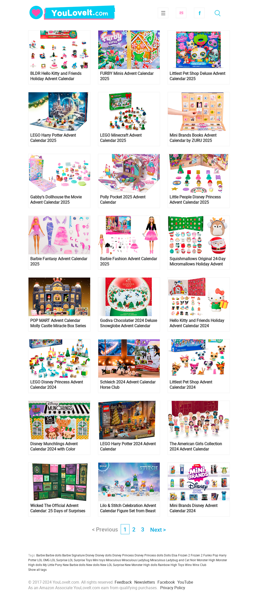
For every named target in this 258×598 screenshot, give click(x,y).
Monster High (206, 560)
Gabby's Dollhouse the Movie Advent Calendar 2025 (56, 199)
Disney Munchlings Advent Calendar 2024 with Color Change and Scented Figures (55, 446)
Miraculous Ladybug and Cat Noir (173, 560)
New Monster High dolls (141, 565)
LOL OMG (43, 560)
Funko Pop (210, 555)
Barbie (40, 555)
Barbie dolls (53, 555)
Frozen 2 (197, 555)
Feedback (123, 582)
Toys (181, 565)
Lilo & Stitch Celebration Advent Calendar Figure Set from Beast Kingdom (128, 508)
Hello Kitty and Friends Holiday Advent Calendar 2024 (197, 323)
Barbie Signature (73, 555)
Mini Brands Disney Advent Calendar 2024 (193, 508)
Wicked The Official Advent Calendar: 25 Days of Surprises (57, 508)
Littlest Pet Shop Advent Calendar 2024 (191, 384)
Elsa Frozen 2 (181, 555)
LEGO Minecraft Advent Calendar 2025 (121, 138)
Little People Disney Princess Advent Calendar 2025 (195, 199)
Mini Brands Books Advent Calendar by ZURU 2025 (193, 138)
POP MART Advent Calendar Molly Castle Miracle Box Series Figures (58, 323)
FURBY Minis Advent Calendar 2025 (126, 76)
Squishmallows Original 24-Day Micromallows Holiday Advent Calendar (197, 261)
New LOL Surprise (112, 565)
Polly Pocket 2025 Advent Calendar (122, 199)
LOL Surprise (58, 560)
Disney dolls (103, 555)
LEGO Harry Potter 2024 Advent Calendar (128, 446)
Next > (158, 529)
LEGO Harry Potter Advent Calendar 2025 (53, 138)
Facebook (199, 13)
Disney (89, 555)
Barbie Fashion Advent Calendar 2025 (128, 261)
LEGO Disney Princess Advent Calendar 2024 (56, 384)
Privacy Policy (172, 587)
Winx (188, 565)
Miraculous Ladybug (135, 560)
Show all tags (37, 569)
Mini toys (99, 560)
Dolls (167, 555)
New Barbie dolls (74, 565)
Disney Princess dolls (149, 555)
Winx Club (199, 565)
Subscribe (181, 13)
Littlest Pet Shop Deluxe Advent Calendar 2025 (197, 76)
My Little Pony (52, 565)
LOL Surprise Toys (80, 560)
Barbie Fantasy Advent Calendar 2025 (58, 261)
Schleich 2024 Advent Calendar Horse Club (127, 384)
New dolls (93, 565)
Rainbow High (167, 565)
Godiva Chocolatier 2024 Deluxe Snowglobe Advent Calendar (128, 323)
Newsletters (144, 582)
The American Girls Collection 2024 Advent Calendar (196, 446)
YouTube (185, 582)
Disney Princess (123, 555)
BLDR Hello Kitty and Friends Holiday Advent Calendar (55, 76)
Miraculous (113, 560)
